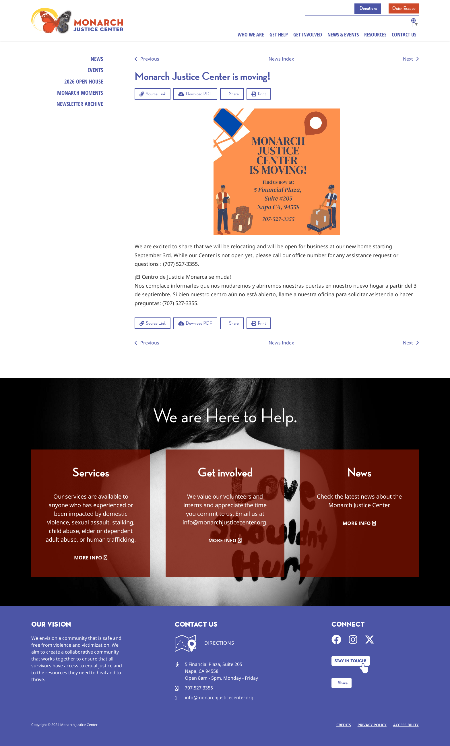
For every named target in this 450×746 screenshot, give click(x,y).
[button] (152, 94)
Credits (341, 725)
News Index (281, 59)
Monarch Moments (78, 95)
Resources (375, 35)
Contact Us (404, 35)
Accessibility (405, 725)
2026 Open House (83, 83)
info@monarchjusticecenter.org (224, 522)
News (96, 59)
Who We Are (251, 35)
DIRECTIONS (219, 643)
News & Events (343, 35)
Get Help (278, 35)
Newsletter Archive (78, 107)
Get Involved (307, 35)
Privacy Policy (370, 725)
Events (94, 71)
